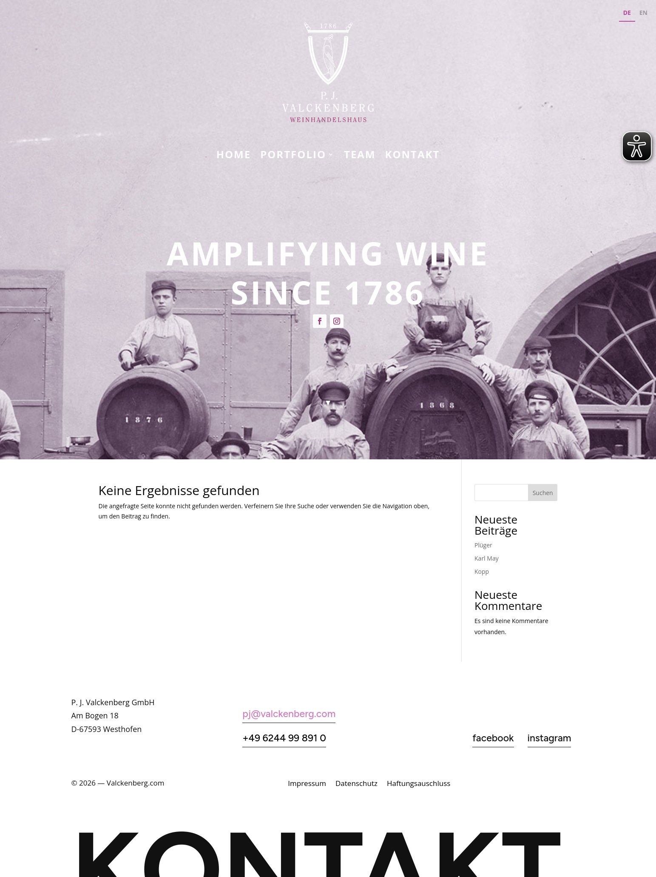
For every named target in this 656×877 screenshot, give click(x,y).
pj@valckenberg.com (288, 714)
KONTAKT (412, 156)
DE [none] (627, 13)
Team (360, 156)
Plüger (483, 545)
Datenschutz (356, 784)
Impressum (307, 784)
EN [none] (643, 13)
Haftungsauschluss (418, 784)
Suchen (543, 493)
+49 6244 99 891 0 (284, 738)
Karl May (486, 558)
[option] (643, 13)
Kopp (481, 571)
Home (233, 156)
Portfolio (293, 156)
